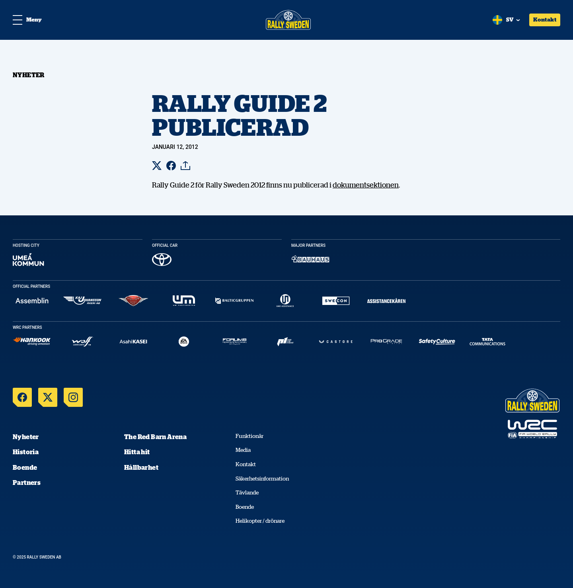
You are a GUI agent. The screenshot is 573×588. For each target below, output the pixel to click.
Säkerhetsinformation (262, 478)
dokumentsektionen (366, 185)
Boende (25, 467)
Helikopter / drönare (260, 521)
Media (243, 450)
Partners (27, 482)
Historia (26, 451)
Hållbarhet (141, 467)
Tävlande (247, 492)
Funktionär (249, 436)
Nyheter (26, 436)
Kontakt (544, 19)
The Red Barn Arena (155, 436)
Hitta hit (137, 451)
